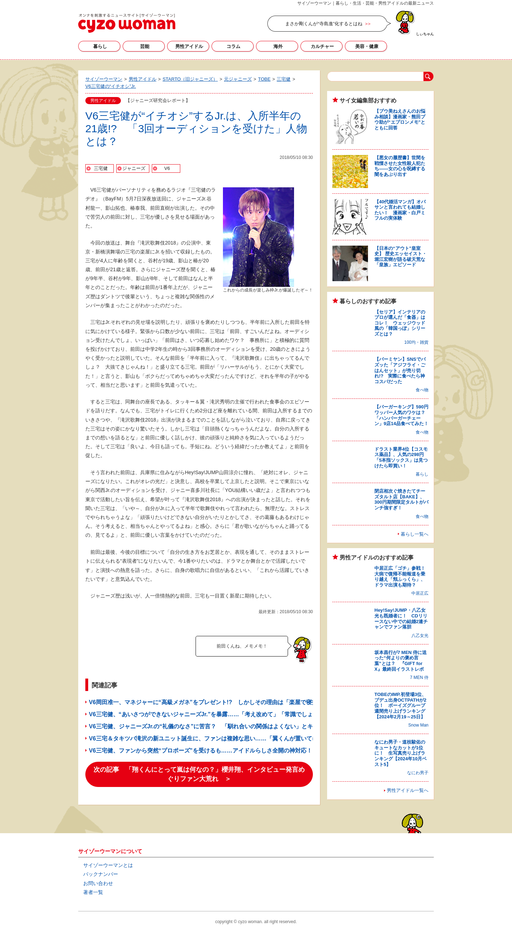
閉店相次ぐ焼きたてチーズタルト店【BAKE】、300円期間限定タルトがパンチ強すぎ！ (401, 499)
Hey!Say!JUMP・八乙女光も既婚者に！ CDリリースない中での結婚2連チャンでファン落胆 (401, 618)
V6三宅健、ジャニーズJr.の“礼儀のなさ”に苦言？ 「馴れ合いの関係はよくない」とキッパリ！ (212, 726)
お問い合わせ (98, 883)
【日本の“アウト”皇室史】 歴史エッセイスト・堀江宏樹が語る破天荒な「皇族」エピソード (400, 257)
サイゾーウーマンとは (108, 865)
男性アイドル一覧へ (407, 790)
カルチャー (322, 46)
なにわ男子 (417, 772)
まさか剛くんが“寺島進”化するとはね (323, 23)
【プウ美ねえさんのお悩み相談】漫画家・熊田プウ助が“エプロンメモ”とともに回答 (399, 119)
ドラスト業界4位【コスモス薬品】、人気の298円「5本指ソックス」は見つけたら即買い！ (401, 457)
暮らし (100, 46)
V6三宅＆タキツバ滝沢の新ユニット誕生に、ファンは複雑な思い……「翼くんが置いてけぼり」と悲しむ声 (226, 738)
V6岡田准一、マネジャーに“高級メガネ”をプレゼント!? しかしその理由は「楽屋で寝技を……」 (214, 702)
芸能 (144, 46)
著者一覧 (93, 892)
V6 (167, 168)
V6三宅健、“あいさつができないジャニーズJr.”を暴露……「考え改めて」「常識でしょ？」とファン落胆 (223, 714)
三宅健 (101, 168)
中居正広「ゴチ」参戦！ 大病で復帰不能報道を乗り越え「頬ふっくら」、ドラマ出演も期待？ (402, 577)
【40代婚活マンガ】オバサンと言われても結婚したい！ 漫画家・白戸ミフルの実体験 (400, 210)
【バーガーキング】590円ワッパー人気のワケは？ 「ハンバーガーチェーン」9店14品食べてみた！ (402, 415)
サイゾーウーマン (126, 23)
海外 (278, 46)
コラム (233, 46)
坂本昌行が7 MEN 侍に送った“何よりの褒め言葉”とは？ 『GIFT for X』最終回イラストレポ (400, 661)
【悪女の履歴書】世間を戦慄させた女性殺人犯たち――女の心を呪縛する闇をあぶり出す (399, 166)
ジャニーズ (133, 168)
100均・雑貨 (416, 342)
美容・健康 (366, 46)
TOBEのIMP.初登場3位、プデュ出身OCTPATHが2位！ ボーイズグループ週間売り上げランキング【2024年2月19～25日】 (400, 705)
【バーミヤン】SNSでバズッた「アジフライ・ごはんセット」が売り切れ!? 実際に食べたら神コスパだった (400, 370)
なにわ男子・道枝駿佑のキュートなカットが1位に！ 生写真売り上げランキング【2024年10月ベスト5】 (400, 753)
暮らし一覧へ (414, 534)
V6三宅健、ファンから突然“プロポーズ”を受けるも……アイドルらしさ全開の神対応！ (200, 751)
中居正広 (419, 593)
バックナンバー (100, 874)
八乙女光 (419, 635)
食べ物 (422, 389)
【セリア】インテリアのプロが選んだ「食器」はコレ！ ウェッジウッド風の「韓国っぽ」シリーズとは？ (399, 323)
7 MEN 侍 (419, 677)
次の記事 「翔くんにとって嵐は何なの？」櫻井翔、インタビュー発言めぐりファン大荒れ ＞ (199, 774)
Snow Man (418, 725)
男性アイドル (189, 46)
